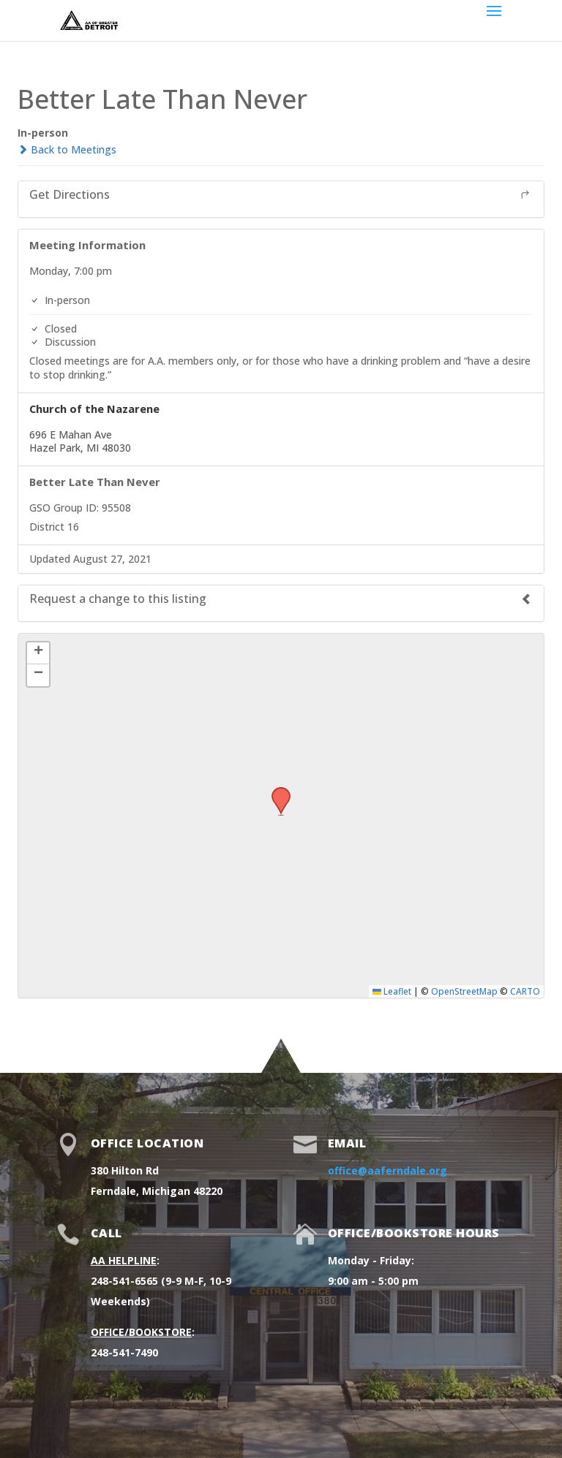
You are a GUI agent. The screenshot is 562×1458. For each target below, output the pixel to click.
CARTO (525, 991)
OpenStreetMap (464, 991)
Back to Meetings (67, 149)
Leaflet (391, 991)
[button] (275, 791)
